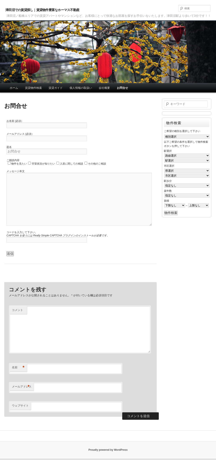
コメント (17, 310)
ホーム (14, 87)
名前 (18, 367)
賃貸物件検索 (33, 87)
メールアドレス (22, 387)
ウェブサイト (20, 405)
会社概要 (104, 87)
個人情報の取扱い (81, 87)
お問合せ (122, 87)
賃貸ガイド (56, 87)
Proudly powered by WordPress (107, 449)
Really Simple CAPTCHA (47, 235)
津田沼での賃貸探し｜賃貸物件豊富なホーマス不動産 (42, 10)
